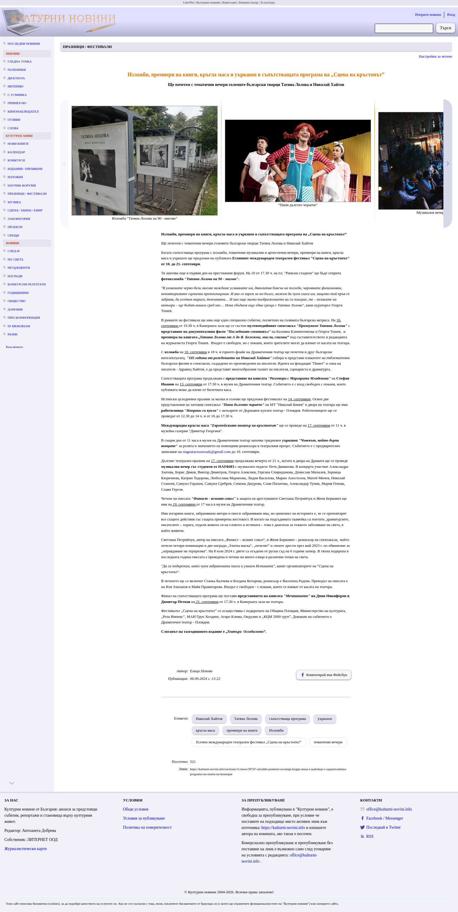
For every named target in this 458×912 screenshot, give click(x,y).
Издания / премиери (25, 168)
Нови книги (18, 143)
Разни (13, 334)
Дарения (15, 309)
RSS (370, 836)
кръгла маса (205, 730)
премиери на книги (242, 730)
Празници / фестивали (27, 193)
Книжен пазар (248, 2)
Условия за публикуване (144, 818)
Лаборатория (19, 218)
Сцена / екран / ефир (25, 210)
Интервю (15, 86)
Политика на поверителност (147, 827)
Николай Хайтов (209, 718)
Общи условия (135, 809)
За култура (267, 2)
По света (15, 259)
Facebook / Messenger (384, 818)
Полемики (17, 69)
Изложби (15, 177)
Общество (16, 301)
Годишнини (18, 292)
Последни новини (24, 43)
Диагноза (16, 78)
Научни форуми (22, 185)
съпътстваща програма (287, 718)
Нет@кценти (19, 267)
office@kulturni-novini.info (389, 809)
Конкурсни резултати (27, 284)
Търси (445, 27)
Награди (15, 276)
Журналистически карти (25, 849)
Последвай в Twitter (383, 827)
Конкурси (16, 160)
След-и (13, 251)
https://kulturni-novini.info (283, 827)
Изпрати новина (428, 14)
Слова (13, 128)
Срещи (13, 235)
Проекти (15, 227)
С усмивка (17, 94)
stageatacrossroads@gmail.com (207, 451)
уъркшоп (325, 718)
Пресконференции (24, 317)
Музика (14, 202)
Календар (16, 152)
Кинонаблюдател (23, 111)
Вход (451, 14)
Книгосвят (229, 2)
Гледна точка (20, 61)
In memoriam (19, 326)
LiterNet (188, 2)
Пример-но (17, 103)
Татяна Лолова (246, 718)
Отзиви (14, 119)
